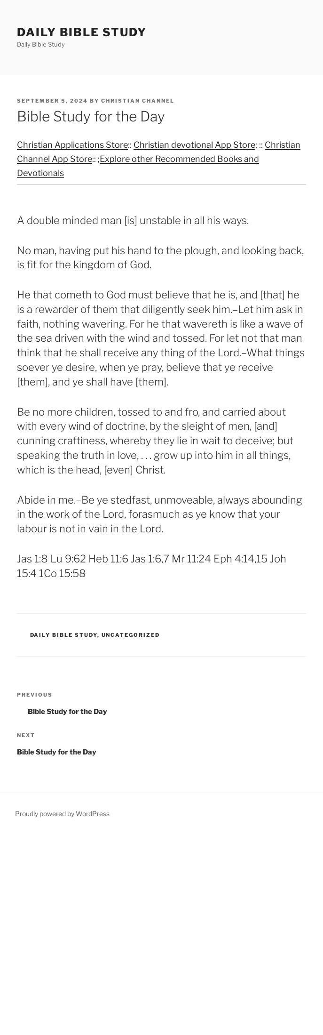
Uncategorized (131, 635)
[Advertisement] (161, 934)
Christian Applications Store (72, 145)
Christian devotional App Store (194, 145)
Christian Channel (137, 100)
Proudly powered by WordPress (62, 814)
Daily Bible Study (82, 32)
